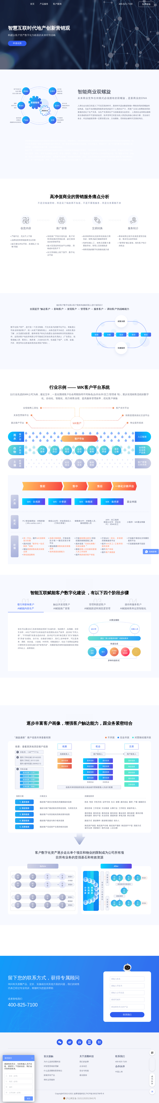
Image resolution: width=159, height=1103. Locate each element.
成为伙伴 (152, 1080)
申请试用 (17, 43)
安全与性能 (84, 1071)
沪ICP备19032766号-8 (94, 1094)
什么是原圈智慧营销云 (53, 1071)
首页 (32, 4)
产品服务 (44, 4)
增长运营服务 (49, 1080)
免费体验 (146, 4)
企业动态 (83, 1066)
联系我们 (127, 1014)
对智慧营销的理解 (51, 1066)
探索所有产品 (49, 1075)
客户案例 (57, 4)
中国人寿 (119, 1072)
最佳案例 (83, 1075)
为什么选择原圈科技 (52, 1062)
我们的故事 (84, 1062)
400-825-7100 (23, 1005)
